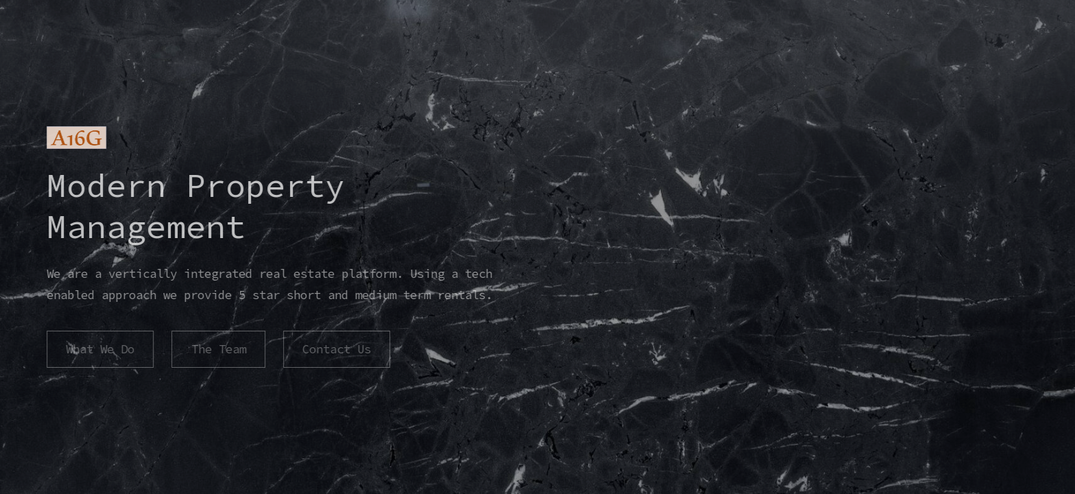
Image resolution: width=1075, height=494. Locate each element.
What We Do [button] (99, 349)
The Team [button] (217, 349)
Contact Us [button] (336, 349)
